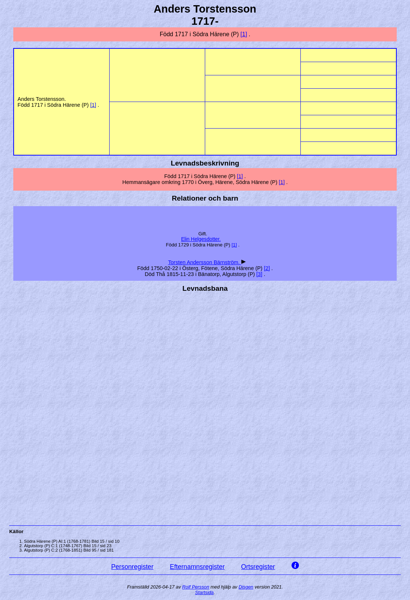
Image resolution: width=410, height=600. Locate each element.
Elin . (201, 239)
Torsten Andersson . (204, 262)
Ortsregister (258, 566)
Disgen (246, 587)
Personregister (132, 566)
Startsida (204, 592)
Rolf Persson (195, 587)
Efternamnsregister (197, 566)
